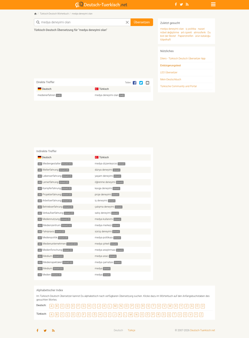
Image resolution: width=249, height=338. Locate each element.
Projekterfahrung (52, 194)
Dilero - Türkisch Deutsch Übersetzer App (182, 58)
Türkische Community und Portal (178, 86)
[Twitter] (181, 4)
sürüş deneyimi (103, 231)
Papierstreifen (185, 35)
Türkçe (131, 330)
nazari (201, 28)
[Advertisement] (93, 56)
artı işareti (186, 32)
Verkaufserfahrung (53, 212)
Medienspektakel (52, 262)
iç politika (191, 28)
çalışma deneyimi (104, 206)
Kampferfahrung (52, 188)
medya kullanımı (104, 219)
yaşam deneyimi (104, 175)
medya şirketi (102, 243)
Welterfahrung (50, 169)
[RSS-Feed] (187, 4)
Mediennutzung (51, 219)
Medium (47, 256)
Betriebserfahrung (53, 206)
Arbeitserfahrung (52, 200)
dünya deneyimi (103, 169)
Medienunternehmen (54, 243)
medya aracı (101, 256)
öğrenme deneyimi (105, 182)
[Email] (148, 83)
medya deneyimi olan (106, 95)
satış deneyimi (103, 212)
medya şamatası (104, 262)
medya (98, 268)
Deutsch (118, 330)
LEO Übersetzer (168, 72)
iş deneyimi (101, 200)
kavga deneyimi (103, 188)
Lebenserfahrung (52, 175)
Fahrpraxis (48, 231)
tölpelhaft (165, 39)
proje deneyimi (103, 194)
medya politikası (104, 237)
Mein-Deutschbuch (170, 79)
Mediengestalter (52, 163)
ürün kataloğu (202, 35)
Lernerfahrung (50, 182)
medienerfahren (46, 95)
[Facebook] (175, 4)
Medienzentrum (52, 225)
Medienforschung (52, 249)
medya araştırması (105, 249)
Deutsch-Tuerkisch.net (202, 330)
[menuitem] (118, 330)
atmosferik (200, 32)
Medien (47, 274)
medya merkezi (103, 225)
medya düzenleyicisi (106, 163)
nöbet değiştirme (169, 32)
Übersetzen (142, 22)
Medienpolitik (50, 237)
